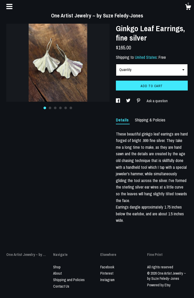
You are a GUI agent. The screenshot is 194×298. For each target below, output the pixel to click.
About (57, 273)
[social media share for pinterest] (138, 101)
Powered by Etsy (159, 285)
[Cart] (188, 8)
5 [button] (65, 108)
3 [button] (55, 108)
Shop (57, 267)
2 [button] (50, 108)
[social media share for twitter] (128, 101)
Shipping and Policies (69, 279)
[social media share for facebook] (118, 101)
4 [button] (60, 108)
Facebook (107, 267)
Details (123, 120)
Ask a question (157, 101)
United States (146, 57)
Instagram (107, 279)
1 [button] (44, 108)
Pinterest (106, 273)
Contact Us (61, 286)
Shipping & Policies (150, 120)
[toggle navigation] (9, 6)
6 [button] (71, 108)
